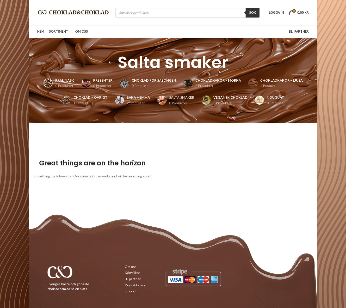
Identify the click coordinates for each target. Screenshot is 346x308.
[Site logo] (73, 12)
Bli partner (132, 279)
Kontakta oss (135, 285)
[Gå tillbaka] (112, 62)
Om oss (130, 267)
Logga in (131, 291)
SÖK (252, 12)
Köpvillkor (132, 273)
